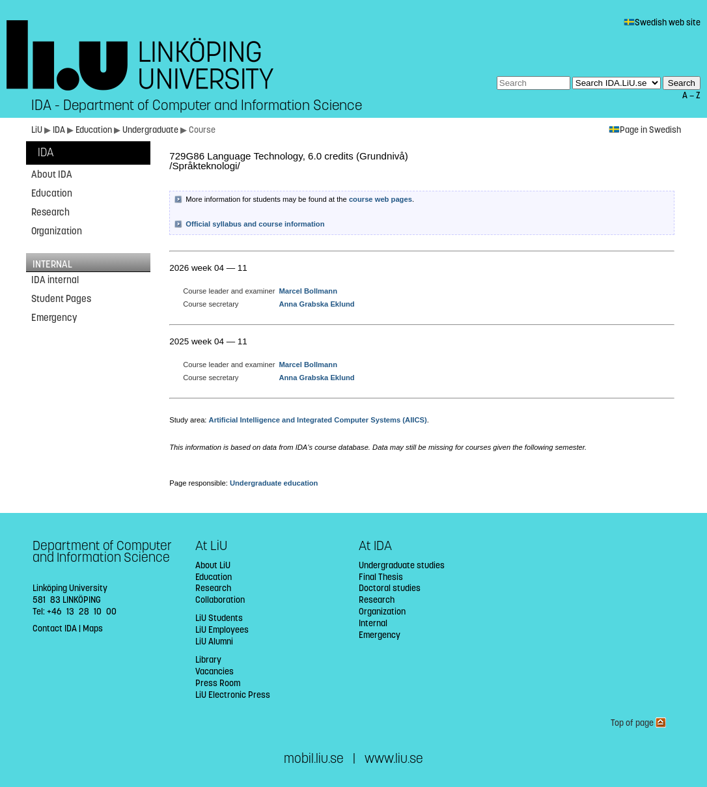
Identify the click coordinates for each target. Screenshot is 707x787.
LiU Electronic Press (232, 694)
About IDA (51, 174)
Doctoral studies (390, 588)
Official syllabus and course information (255, 224)
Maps (93, 628)
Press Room (217, 683)
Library (208, 659)
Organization (56, 231)
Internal (373, 623)
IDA (60, 129)
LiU (36, 129)
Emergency (54, 318)
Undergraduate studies (402, 565)
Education (95, 129)
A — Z (691, 95)
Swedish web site (662, 22)
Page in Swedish (645, 129)
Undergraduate (151, 129)
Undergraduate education (274, 483)
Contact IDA (55, 628)
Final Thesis (381, 577)
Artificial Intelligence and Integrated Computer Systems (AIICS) (318, 420)
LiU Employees (222, 629)
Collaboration (220, 599)
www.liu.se (394, 759)
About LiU (212, 565)
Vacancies (214, 671)
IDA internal (55, 280)
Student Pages (61, 299)
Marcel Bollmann (308, 291)
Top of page (638, 722)
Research (50, 212)
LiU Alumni (214, 641)
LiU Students (219, 618)
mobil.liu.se (314, 759)
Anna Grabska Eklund (316, 304)
